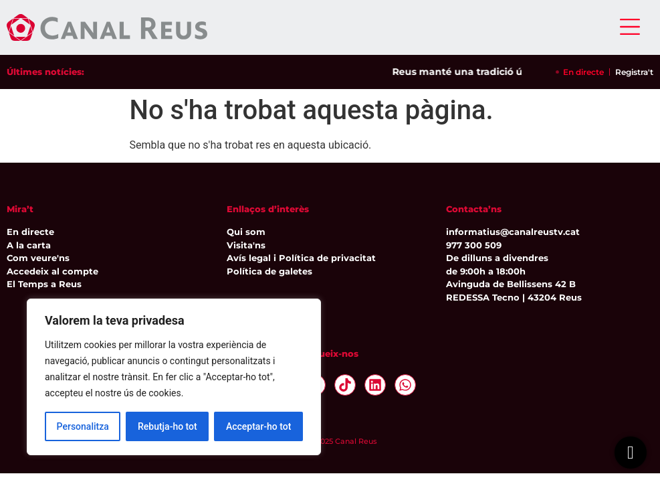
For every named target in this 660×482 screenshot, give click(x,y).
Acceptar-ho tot (259, 426)
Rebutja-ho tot (167, 426)
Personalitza (83, 426)
